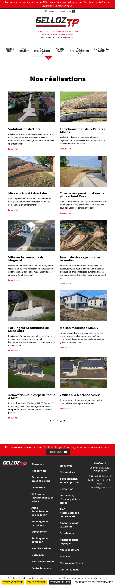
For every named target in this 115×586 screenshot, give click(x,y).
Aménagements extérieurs (41, 523)
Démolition (38, 487)
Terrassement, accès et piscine (40, 479)
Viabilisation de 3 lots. (24, 129)
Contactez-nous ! (64, 5)
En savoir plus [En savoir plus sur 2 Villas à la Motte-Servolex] (65, 409)
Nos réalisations (42, 51)
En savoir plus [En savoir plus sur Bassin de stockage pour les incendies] (65, 283)
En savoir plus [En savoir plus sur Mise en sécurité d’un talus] (13, 210)
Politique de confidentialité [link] (94, 582)
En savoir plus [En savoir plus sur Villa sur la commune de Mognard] (13, 280)
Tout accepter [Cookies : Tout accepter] (13, 582)
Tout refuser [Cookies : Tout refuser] (36, 582)
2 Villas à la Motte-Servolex (80, 395)
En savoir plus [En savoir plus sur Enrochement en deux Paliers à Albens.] (65, 149)
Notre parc (60, 50)
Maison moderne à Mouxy (79, 328)
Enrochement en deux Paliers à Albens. (83, 130)
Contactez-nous (102, 50)
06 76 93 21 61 (104, 480)
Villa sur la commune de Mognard (26, 258)
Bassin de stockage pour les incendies (80, 258)
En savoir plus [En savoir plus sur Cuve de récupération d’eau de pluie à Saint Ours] (65, 213)
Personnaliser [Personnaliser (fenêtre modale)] (60, 582)
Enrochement (39, 531)
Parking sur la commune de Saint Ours (28, 329)
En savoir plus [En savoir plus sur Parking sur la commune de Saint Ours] (13, 351)
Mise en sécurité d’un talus (27, 193)
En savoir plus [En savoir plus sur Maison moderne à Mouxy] (65, 348)
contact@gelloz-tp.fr (100, 487)
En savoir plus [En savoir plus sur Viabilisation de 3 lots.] (13, 149)
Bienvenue (10, 50)
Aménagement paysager (40, 540)
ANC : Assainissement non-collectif (40, 511)
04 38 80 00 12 (103, 476)
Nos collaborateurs (79, 51)
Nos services (24, 50)
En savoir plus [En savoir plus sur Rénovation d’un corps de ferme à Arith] (13, 418)
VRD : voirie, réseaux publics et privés (42, 497)
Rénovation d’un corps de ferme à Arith (31, 396)
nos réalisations (71, 2)
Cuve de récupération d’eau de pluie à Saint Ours (82, 194)
